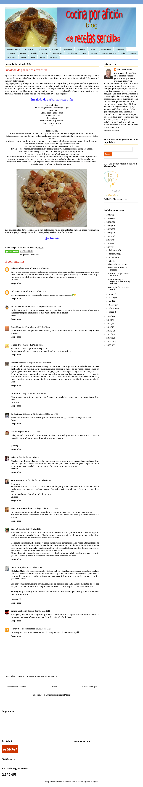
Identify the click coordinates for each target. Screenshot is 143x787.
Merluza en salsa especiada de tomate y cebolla (119, 281)
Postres (133, 53)
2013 (109, 327)
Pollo (123, 53)
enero (112, 312)
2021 (109, 233)
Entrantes (11, 53)
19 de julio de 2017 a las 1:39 (46, 508)
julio (111, 261)
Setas (33, 57)
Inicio (54, 687)
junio (111, 294)
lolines (14, 345)
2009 (109, 341)
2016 (109, 316)
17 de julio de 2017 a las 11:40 (33, 291)
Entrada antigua (89, 687)
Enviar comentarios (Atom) (58, 695)
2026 (109, 215)
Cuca (13, 567)
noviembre (114, 254)
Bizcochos (81, 49)
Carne (92, 49)
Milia (13, 457)
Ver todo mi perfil (111, 131)
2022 (109, 229)
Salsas (23, 57)
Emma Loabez (18, 611)
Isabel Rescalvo (18, 363)
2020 (109, 236)
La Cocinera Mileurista (21, 414)
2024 (109, 222)
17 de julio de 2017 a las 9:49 (37, 268)
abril (111, 301)
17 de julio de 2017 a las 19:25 (45, 414)
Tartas (42, 57)
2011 (109, 334)
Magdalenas (72, 53)
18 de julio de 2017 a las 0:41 (28, 457)
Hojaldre (34, 53)
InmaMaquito (17, 327)
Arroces (55, 49)
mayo (111, 297)
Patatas (94, 53)
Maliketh (67, 782)
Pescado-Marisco (109, 53)
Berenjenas (67, 49)
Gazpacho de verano (117, 264)
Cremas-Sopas (105, 49)
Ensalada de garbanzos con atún (118, 274)
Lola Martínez (17, 268)
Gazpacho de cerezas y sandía (118, 288)
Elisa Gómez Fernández (22, 508)
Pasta (84, 53)
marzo (112, 305)
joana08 (15, 629)
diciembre (113, 250)
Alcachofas (42, 49)
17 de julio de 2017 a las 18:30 (33, 393)
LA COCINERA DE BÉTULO (23, 306)
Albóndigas (29, 49)
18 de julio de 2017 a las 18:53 (38, 480)
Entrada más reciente (16, 687)
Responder (16, 283)
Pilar (13, 529)
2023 (109, 225)
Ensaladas (120, 49)
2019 (109, 240)
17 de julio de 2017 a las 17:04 (37, 327)
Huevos (45, 53)
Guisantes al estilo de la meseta (118, 268)
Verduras (53, 57)
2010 (109, 338)
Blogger (94, 782)
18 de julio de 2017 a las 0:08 (27, 432)
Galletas (23, 53)
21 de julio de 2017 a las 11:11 (37, 611)
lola (12, 432)
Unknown (15, 291)
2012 (109, 331)
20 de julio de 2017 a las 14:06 (29, 567)
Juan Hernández (124, 69)
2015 (109, 320)
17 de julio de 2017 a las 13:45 (48, 306)
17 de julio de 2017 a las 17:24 (30, 345)
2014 (109, 323)
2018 (109, 243)
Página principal (13, 49)
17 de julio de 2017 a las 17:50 (39, 363)
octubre (112, 257)
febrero (112, 308)
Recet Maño (11, 57)
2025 (109, 218)
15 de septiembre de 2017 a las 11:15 (35, 629)
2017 (109, 247)
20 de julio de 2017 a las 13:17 (28, 529)
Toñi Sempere (18, 480)
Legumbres (57, 53)
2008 (109, 345)
